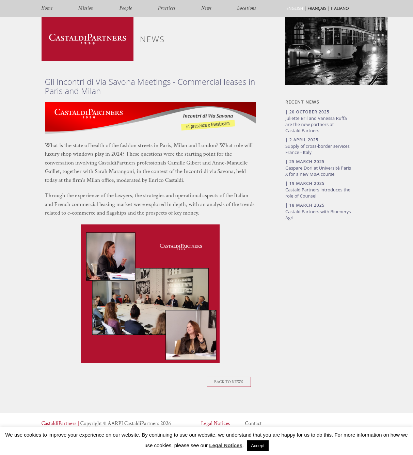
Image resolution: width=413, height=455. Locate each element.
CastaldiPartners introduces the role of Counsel (317, 193)
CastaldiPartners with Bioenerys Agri (318, 214)
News (206, 8)
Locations (246, 8)
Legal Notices (215, 423)
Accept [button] (258, 445)
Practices (166, 8)
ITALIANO (340, 8)
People (126, 8)
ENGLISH (294, 8)
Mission (85, 8)
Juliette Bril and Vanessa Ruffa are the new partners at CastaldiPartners (316, 124)
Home (47, 8)
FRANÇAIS (316, 8)
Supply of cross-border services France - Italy (317, 149)
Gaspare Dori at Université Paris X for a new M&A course (318, 171)
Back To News (228, 382)
